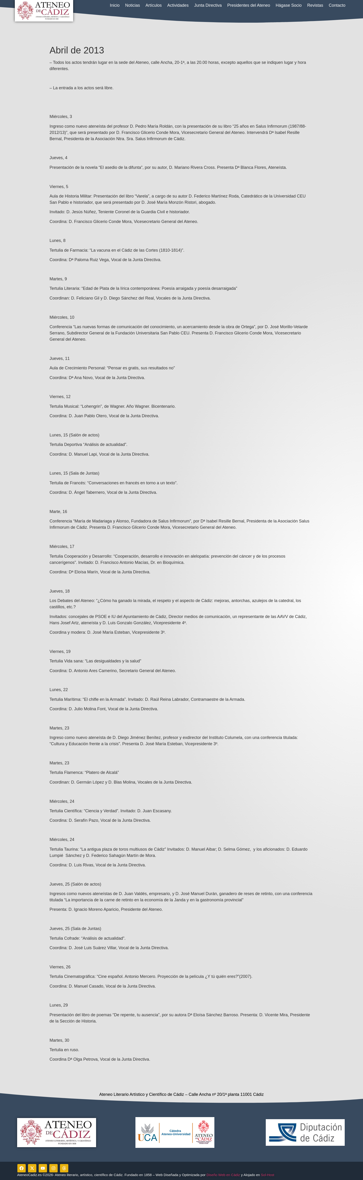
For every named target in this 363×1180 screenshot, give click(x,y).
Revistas (315, 5)
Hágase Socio (289, 5)
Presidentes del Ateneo (248, 5)
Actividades (178, 5)
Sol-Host (268, 1175)
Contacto (337, 5)
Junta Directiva (208, 5)
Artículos (154, 5)
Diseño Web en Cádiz (223, 1175)
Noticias (132, 5)
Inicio (114, 5)
